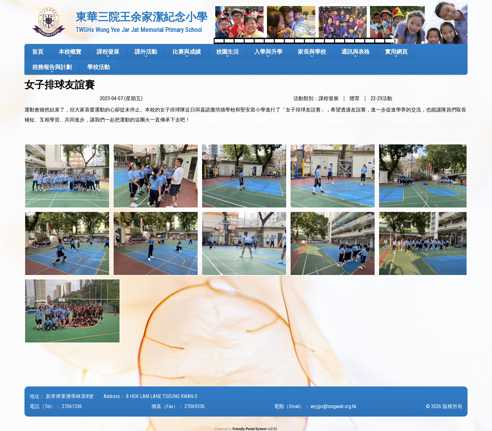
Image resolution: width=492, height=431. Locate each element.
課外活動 (146, 53)
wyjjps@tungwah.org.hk (333, 406)
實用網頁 (396, 53)
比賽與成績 (187, 53)
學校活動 (98, 67)
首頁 (37, 51)
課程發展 (108, 53)
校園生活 (227, 53)
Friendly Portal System (250, 429)
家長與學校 (312, 53)
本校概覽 (70, 53)
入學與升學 (268, 53)
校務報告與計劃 (52, 69)
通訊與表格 (355, 53)
